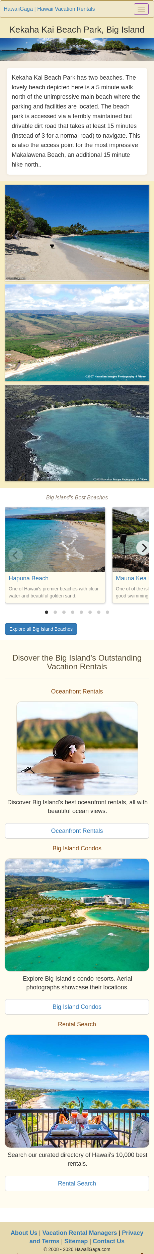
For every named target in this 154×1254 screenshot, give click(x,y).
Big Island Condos (77, 1006)
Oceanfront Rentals (77, 830)
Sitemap (76, 1241)
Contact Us (109, 1241)
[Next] (143, 547)
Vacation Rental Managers (79, 1232)
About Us (24, 1232)
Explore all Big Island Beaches (41, 629)
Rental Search (77, 1183)
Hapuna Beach (29, 578)
